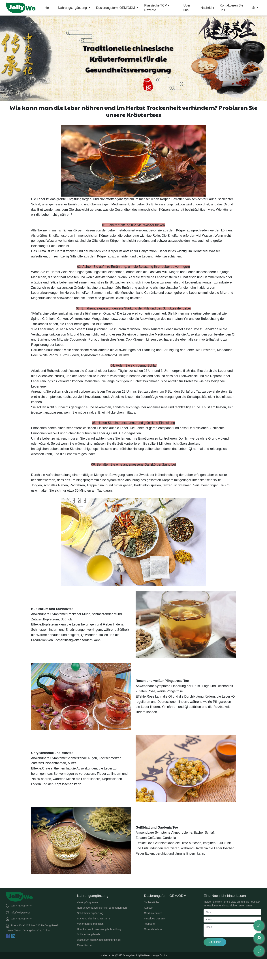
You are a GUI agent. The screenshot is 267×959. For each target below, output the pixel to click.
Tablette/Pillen (152, 902)
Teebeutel (149, 923)
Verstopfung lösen (87, 902)
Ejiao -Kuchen (85, 945)
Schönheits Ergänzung (90, 913)
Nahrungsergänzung (73, 8)
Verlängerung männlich (90, 923)
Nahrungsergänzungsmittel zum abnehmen (102, 907)
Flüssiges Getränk (154, 918)
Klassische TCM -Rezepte (156, 8)
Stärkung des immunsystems (93, 918)
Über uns (186, 8)
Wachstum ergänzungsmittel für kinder (99, 939)
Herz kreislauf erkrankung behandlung (99, 929)
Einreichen (215, 941)
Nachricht (207, 8)
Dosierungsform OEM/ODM (116, 8)
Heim (48, 8)
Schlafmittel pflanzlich (89, 934)
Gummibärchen (153, 929)
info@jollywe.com (21, 912)
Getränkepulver (153, 913)
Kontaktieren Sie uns (231, 8)
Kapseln (148, 907)
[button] (255, 8)
